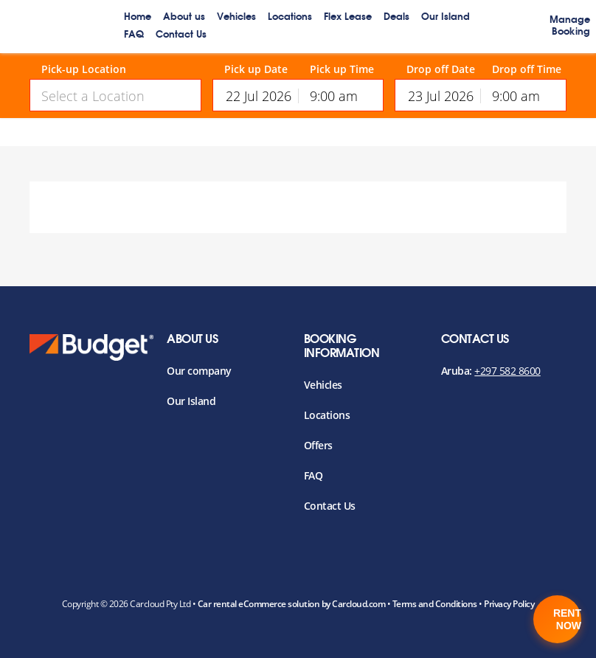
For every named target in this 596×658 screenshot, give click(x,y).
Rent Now (567, 619)
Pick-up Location (83, 69)
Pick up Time (342, 69)
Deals (396, 17)
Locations (290, 17)
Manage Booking (570, 26)
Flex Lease (348, 17)
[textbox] (115, 96)
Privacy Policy (509, 604)
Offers (318, 445)
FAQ (134, 35)
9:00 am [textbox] (334, 96)
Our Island (445, 17)
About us (184, 17)
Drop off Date (440, 69)
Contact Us (181, 35)
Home (137, 17)
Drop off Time (526, 69)
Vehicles (236, 17)
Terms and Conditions (434, 604)
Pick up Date (256, 69)
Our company (199, 371)
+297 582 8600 (507, 371)
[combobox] (115, 95)
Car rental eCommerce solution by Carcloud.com (292, 604)
